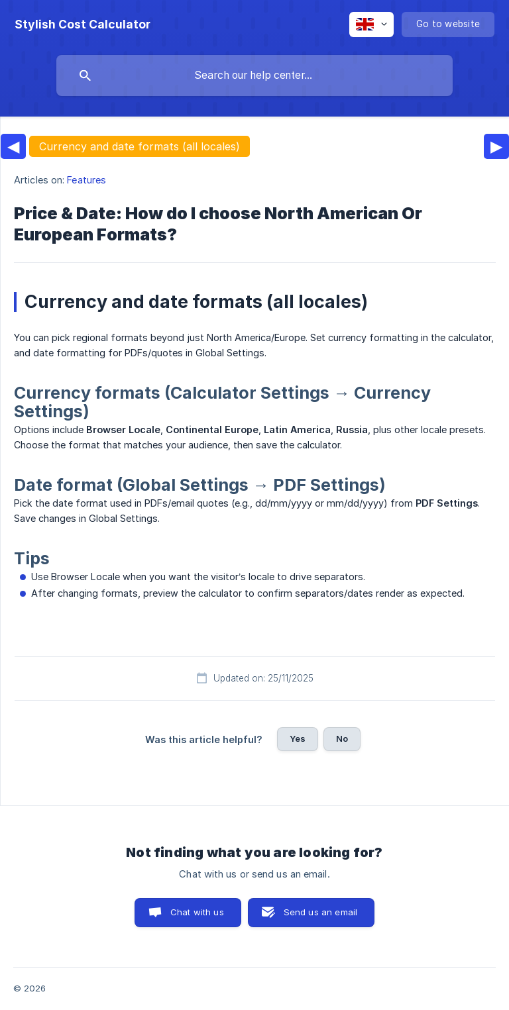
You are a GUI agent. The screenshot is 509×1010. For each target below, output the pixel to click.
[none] (82, 24)
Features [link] (86, 179)
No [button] (342, 738)
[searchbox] (254, 75)
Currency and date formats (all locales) (139, 146)
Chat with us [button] (197, 912)
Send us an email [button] (320, 912)
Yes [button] (298, 738)
